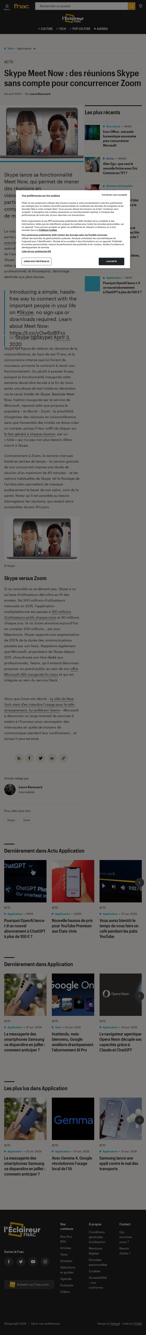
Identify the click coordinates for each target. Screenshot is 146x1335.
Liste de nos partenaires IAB (36, 251)
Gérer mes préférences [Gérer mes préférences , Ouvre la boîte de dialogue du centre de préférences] (36, 261)
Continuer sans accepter (114, 194)
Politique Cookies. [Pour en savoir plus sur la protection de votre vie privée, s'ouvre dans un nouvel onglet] (47, 230)
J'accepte (111, 261)
